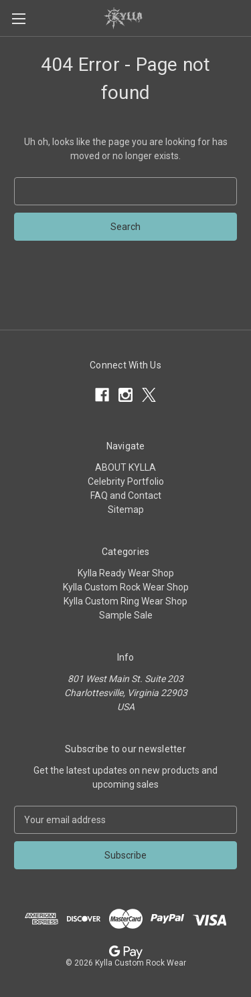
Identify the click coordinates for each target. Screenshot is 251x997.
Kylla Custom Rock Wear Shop (126, 587)
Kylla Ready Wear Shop (126, 573)
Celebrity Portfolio (126, 481)
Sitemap (126, 509)
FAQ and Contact (125, 495)
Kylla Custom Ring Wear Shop (125, 601)
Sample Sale (126, 615)
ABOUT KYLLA (125, 467)
